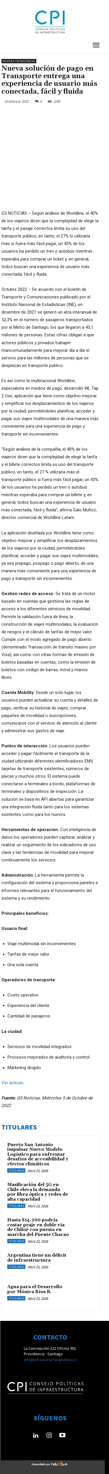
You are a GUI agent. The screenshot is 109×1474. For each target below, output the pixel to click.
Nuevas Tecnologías (18, 61)
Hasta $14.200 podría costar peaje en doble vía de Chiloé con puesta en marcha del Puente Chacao (38, 1227)
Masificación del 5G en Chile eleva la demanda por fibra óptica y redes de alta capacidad (37, 1192)
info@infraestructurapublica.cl (50, 1359)
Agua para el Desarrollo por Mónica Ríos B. (34, 1289)
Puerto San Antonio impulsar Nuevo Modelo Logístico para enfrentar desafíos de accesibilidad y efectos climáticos (37, 1154)
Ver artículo (12, 1082)
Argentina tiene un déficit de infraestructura (36, 1258)
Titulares (16, 1170)
